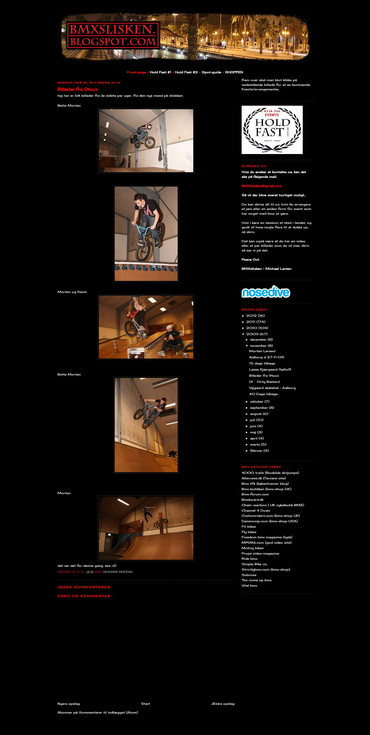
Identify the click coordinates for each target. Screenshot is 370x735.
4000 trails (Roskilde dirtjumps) (270, 473)
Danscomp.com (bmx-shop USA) (270, 521)
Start (145, 704)
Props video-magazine (260, 553)
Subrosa (249, 575)
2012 (252, 315)
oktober (257, 401)
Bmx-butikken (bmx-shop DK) (266, 489)
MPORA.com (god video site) (266, 542)
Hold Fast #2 (186, 72)
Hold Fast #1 (160, 72)
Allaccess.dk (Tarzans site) (264, 478)
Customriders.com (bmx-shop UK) (271, 516)
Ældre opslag (223, 704)
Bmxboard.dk (252, 499)
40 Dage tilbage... (264, 394)
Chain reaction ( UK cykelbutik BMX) (273, 505)
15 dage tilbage (262, 363)
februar (257, 450)
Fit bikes (249, 526)
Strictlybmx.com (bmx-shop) (266, 569)
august (256, 414)
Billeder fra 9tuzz (78, 89)
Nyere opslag (69, 704)
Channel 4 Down (256, 510)
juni (253, 426)
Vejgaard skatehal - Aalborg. (272, 388)
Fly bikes (249, 532)
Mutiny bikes (253, 548)
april (254, 438)
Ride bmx (249, 558)
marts (255, 444)
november (259, 345)
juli (253, 420)
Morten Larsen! (262, 351)
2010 (252, 328)
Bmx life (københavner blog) (265, 483)
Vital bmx (249, 585)
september (259, 407)
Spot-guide (211, 72)
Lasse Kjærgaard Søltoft (270, 369)
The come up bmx (257, 580)
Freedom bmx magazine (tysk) (267, 537)
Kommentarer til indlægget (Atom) (108, 712)
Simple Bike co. (255, 564)
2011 (251, 322)
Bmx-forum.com (255, 494)
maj (253, 432)
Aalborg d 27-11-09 (266, 357)
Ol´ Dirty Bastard (264, 382)
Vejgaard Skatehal (118, 572)
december (259, 339)
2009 (253, 334)
